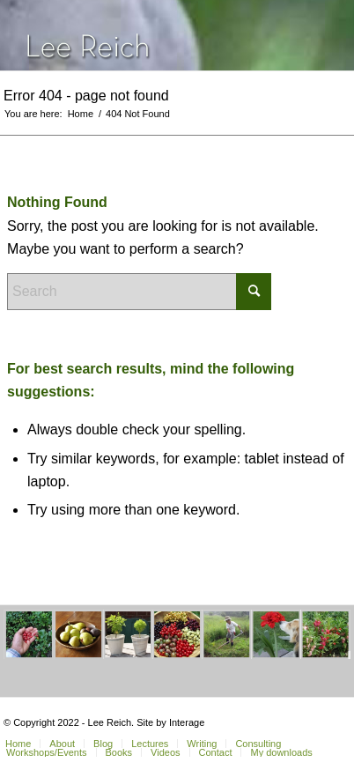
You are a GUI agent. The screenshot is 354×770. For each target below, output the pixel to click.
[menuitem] (62, 743)
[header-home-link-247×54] (146, 35)
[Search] (139, 291)
